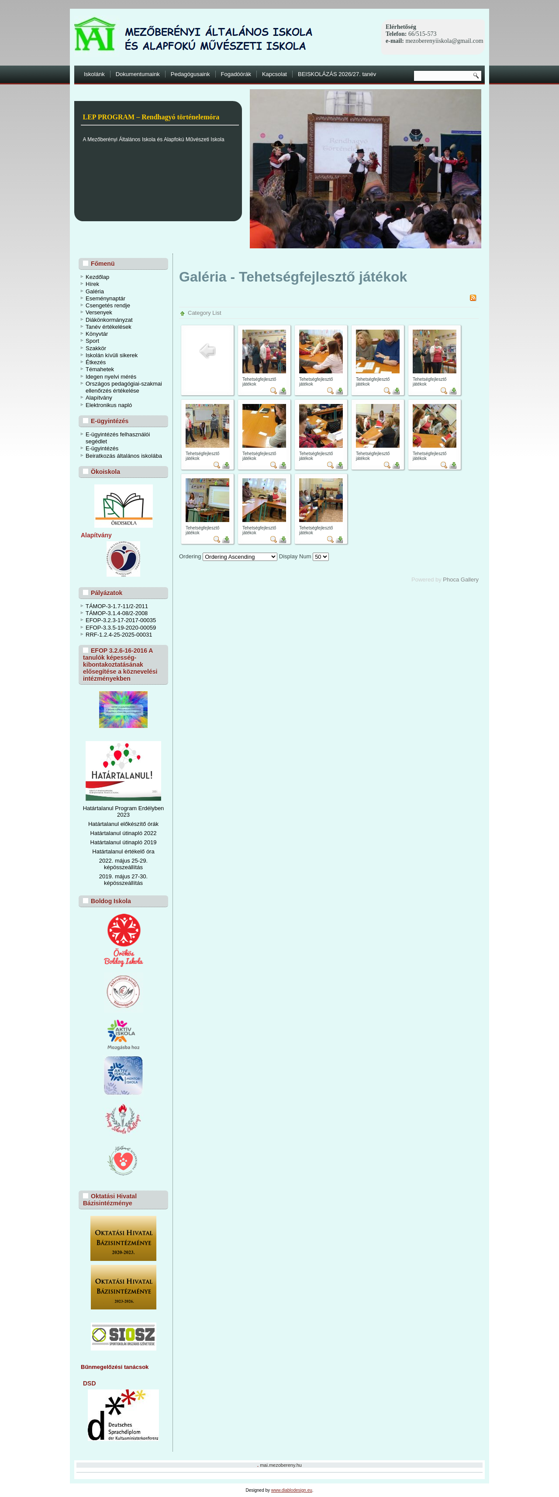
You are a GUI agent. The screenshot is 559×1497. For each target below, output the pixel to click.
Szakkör (96, 348)
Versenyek (99, 312)
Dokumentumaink (138, 74)
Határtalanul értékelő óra (123, 851)
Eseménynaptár (105, 298)
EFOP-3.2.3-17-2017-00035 (121, 620)
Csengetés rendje (108, 305)
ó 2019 (148, 842)
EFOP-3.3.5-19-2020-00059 (121, 627)
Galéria (95, 291)
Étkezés (96, 362)
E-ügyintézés (102, 448)
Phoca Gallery (461, 579)
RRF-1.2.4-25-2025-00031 (119, 634)
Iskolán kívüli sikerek (112, 355)
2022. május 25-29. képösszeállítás (123, 863)
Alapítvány (99, 397)
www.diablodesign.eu (291, 1490)
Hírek (92, 284)
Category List (204, 313)
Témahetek (100, 369)
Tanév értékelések (108, 327)
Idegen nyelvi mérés (111, 376)
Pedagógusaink (190, 74)
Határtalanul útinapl (114, 842)
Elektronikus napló (109, 405)
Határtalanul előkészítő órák (123, 824)
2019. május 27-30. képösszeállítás (123, 879)
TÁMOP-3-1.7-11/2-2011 (117, 606)
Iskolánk (94, 74)
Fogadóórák (236, 74)
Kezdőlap (97, 277)
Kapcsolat (274, 74)
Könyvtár (97, 334)
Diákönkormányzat (109, 320)
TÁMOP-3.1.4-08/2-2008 (117, 613)
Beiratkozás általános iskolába (124, 456)
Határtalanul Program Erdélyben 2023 (123, 811)
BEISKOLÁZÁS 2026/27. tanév (337, 74)
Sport (92, 341)
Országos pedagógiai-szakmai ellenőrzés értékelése (124, 387)
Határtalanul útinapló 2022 (123, 833)
